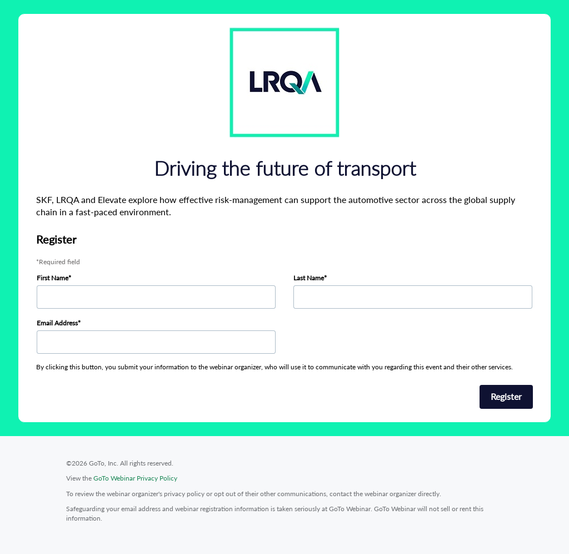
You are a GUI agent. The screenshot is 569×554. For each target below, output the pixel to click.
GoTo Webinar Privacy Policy (135, 478)
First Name (52, 278)
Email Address (57, 323)
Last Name (308, 278)
